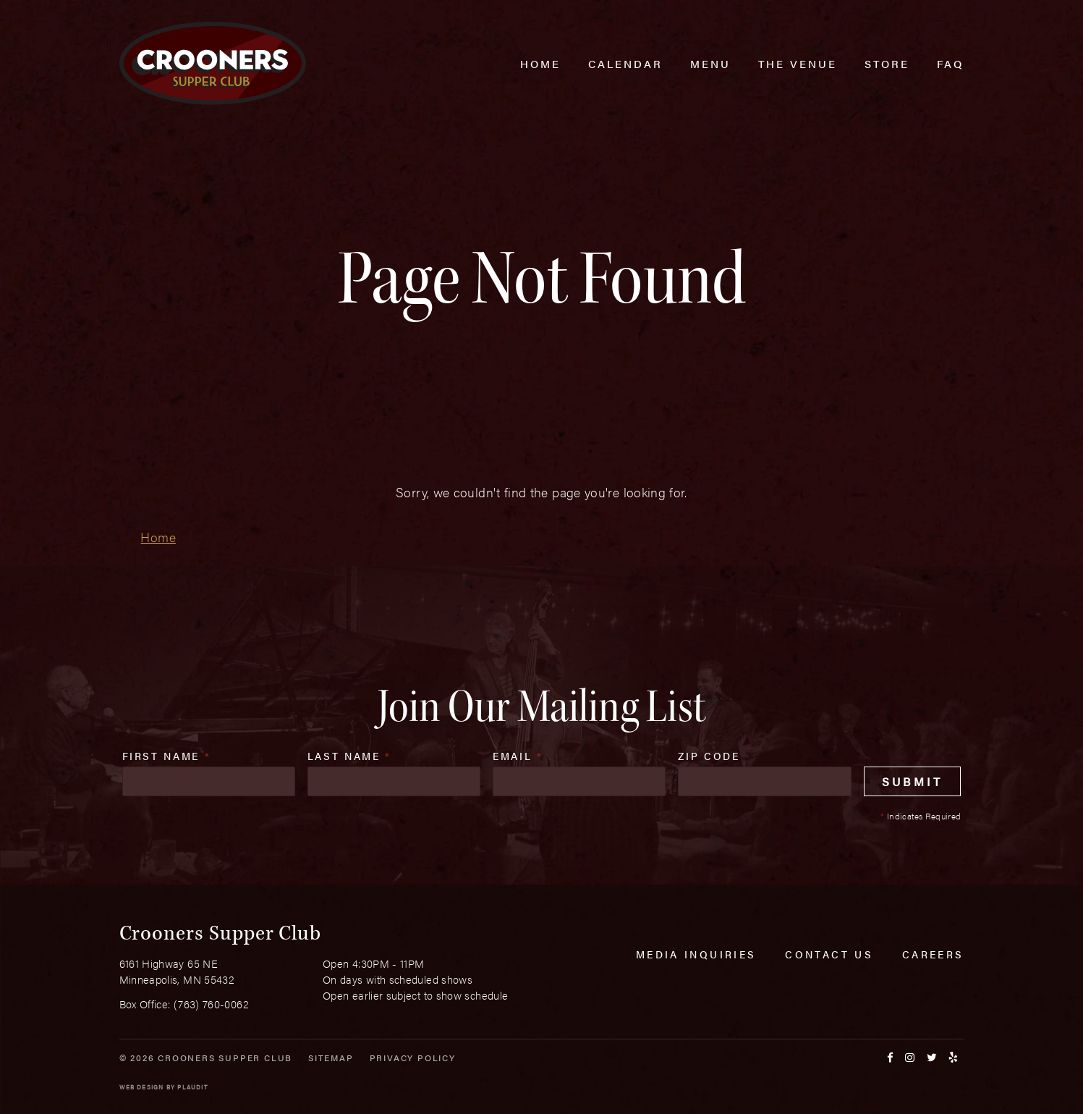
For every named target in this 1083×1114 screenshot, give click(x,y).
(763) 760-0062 (211, 1003)
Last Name (349, 755)
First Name (166, 755)
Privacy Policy (413, 1057)
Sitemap (331, 1057)
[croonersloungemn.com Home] (212, 63)
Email (518, 755)
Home (157, 537)
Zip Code (708, 755)
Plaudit (192, 1087)
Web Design (141, 1087)
